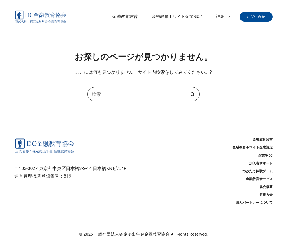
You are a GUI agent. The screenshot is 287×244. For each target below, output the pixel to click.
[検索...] (136, 94)
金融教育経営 (125, 16)
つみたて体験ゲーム (257, 171)
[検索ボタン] (193, 94)
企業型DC (265, 155)
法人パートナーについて (254, 203)
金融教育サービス (259, 179)
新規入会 (266, 195)
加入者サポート (261, 163)
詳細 (224, 16)
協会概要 (266, 187)
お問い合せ (258, 17)
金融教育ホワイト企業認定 (177, 16)
